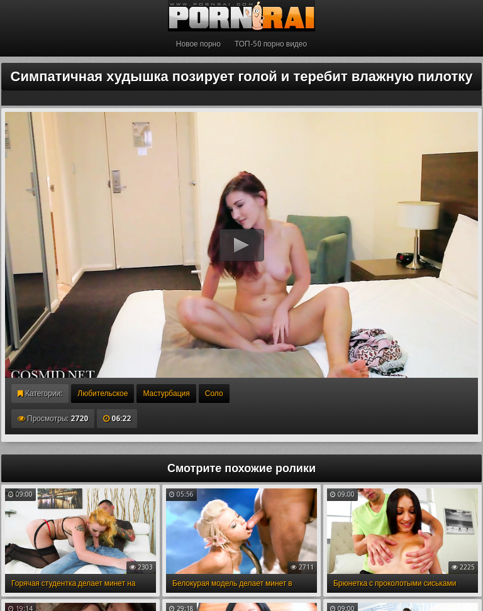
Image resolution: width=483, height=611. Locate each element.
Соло (214, 393)
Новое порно (198, 44)
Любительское (102, 393)
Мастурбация (166, 393)
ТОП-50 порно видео (271, 44)
